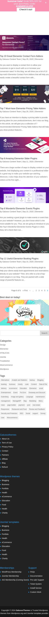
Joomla (3, 357)
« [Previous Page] (30, 290)
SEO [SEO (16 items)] (21, 413)
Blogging (5, 480)
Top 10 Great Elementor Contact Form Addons (21, 56)
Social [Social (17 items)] (28, 413)
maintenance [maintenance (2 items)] (40, 397)
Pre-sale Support (37, 580)
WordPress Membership (11, 572)
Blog (3, 463)
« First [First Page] (25, 290)
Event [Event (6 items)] (15, 392)
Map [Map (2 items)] (25, 401)
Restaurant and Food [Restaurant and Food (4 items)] (19, 409)
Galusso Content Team (11, 59)
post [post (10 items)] (28, 405)
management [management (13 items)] (5, 401)
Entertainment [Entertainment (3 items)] (6, 392)
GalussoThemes (23, 610)
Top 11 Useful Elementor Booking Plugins (19, 259)
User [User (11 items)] (2, 418)
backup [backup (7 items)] (32, 380)
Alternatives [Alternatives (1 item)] (5, 380)
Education (6, 501)
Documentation (36, 576)
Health (4, 493)
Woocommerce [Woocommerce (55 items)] (12, 418)
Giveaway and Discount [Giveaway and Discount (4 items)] (37, 392)
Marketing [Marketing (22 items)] (32, 401)
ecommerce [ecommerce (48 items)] (13, 388)
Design (3, 345)
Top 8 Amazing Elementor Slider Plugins (18, 158)
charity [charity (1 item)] (20, 384)
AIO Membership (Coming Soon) (15, 580)
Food (4, 505)
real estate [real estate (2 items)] (36, 405)
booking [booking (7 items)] (4, 384)
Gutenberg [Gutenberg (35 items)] (4, 397)
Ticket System (36, 584)
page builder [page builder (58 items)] (11, 405)
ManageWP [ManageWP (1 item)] (17, 401)
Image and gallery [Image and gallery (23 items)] (17, 397)
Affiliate (5, 459)
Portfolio (5, 488)
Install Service (36, 588)
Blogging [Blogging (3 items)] (40, 380)
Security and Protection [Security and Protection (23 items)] (9, 413)
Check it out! (25, 9)
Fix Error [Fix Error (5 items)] (23, 392)
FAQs (32, 572)
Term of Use (7, 443)
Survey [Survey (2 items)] (43, 413)
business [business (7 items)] (12, 384)
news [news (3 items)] (3, 405)
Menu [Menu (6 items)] (41, 401)
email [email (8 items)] (41, 388)
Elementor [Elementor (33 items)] (33, 388)
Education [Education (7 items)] (23, 388)
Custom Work (35, 592)
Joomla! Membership (10, 576)
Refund (5, 467)
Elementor (39, 59)
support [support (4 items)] (35, 413)
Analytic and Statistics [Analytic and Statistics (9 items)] (19, 380)
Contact (5, 451)
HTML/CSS (4, 353)
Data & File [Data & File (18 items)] (43, 384)
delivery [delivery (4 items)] (3, 388)
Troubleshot (5, 361)
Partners (5, 455)
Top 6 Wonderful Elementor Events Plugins (20, 208)
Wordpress (4, 369)
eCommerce (7, 496)
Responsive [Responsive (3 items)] (5, 409)
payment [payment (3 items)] (22, 405)
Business (5, 484)
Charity (5, 513)
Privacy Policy (7, 447)
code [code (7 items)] (26, 384)
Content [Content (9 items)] (34, 384)
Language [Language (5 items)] (29, 397)
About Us (5, 439)
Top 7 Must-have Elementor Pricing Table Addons (23, 108)
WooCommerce (6, 365)
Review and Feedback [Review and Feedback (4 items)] (37, 409)
